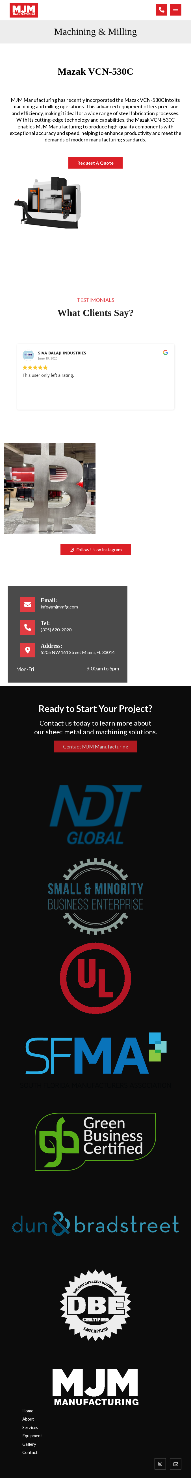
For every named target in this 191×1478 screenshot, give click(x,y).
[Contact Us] (99, 1436)
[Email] (175, 1464)
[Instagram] (160, 1464)
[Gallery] (99, 1444)
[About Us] (99, 1419)
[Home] (99, 1411)
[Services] (99, 1427)
